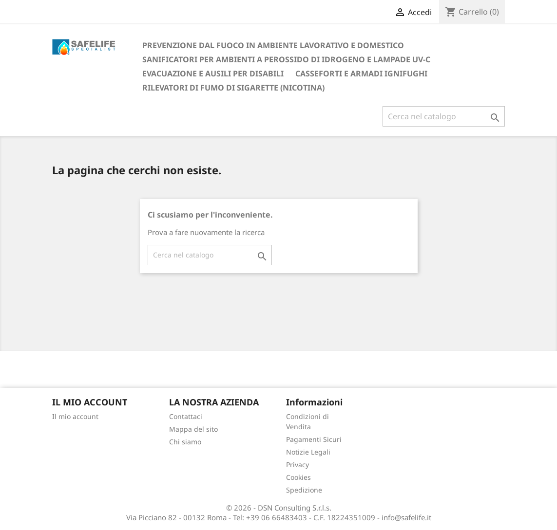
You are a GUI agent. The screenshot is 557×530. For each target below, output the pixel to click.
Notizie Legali (308, 452)
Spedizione (304, 489)
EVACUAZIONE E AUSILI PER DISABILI (213, 73)
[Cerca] (444, 116)
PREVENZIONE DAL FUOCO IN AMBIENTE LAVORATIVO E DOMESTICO (273, 45)
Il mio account (75, 416)
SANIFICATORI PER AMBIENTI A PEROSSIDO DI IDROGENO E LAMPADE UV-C (286, 59)
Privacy (297, 464)
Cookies (298, 477)
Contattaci (185, 416)
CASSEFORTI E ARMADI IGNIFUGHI (361, 73)
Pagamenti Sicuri (314, 439)
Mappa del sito (193, 429)
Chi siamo (185, 441)
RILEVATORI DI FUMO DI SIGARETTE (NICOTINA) (233, 87)
